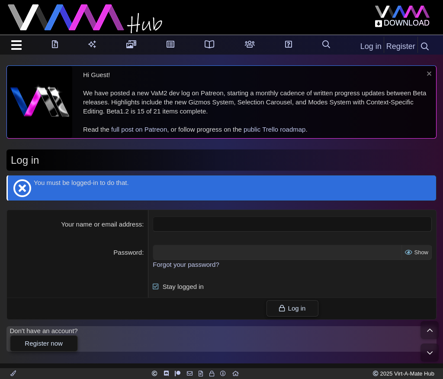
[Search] (424, 47)
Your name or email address (101, 224)
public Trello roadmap (274, 129)
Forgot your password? (186, 264)
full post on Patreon (139, 129)
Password (127, 252)
